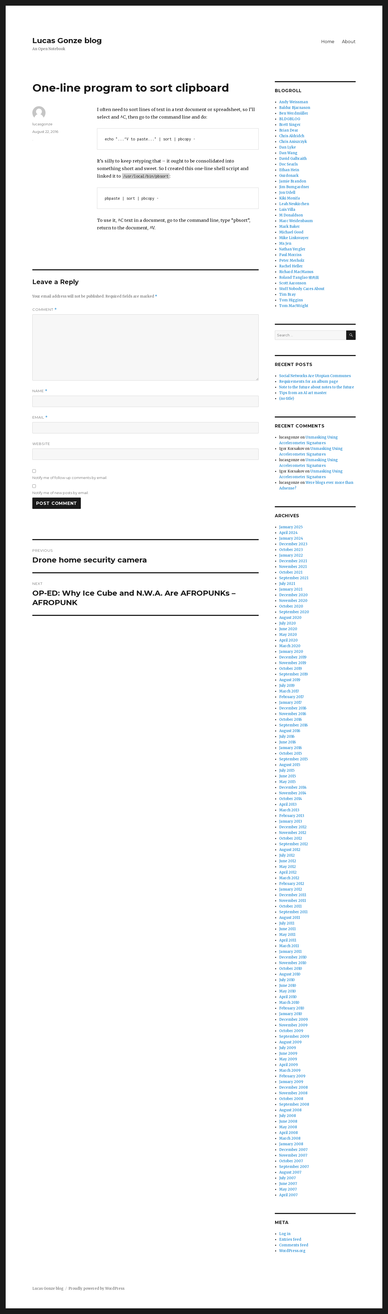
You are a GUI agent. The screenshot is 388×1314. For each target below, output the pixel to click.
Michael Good (291, 232)
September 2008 (294, 1104)
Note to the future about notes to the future (316, 387)
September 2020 (294, 612)
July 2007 (287, 1178)
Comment (44, 309)
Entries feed (290, 1239)
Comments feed (293, 1245)
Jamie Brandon (292, 181)
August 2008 (290, 1110)
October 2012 (290, 838)
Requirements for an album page (308, 381)
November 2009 (293, 1025)
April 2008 (288, 1132)
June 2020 (288, 629)
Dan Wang (288, 153)
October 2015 (290, 753)
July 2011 (286, 923)
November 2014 (292, 793)
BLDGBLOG (289, 119)
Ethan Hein (289, 170)
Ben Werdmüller (293, 113)
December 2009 (293, 1019)
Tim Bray (287, 294)
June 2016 (287, 742)
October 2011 (290, 906)
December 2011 (292, 895)
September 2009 (294, 1036)
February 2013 (291, 815)
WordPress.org (292, 1251)
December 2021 (293, 561)
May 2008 (288, 1127)
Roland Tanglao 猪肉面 (299, 277)
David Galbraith (293, 158)
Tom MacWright (293, 306)
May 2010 (287, 991)
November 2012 (292, 832)
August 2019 (289, 680)
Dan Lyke (287, 147)
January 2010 (290, 1014)
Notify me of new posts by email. (60, 493)
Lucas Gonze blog (67, 40)
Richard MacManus (296, 272)
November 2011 (292, 900)
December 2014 (293, 787)
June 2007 (288, 1183)
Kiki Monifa (289, 198)
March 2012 (289, 878)
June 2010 (287, 985)
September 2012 (293, 844)
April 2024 (288, 532)
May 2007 (288, 1189)
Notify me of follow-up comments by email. (69, 477)
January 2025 (291, 527)
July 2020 (287, 623)
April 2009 (288, 1065)
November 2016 (292, 714)
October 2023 (291, 549)
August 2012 (289, 849)
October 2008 (291, 1098)
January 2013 (290, 821)
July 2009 (287, 1048)
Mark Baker (289, 226)
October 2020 (291, 606)
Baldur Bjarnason (294, 107)
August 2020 (290, 617)
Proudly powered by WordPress (96, 1288)
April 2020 (288, 640)
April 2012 (288, 872)
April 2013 (288, 804)
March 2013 (289, 810)
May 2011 (287, 934)
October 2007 (291, 1161)
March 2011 (289, 946)
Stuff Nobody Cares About (301, 289)
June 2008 (288, 1121)
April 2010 (288, 997)
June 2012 (287, 861)
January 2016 (290, 748)
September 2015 (293, 759)
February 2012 (291, 883)
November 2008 (293, 1093)
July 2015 (287, 770)
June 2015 (287, 776)
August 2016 (289, 731)
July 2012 (287, 855)
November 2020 (293, 600)
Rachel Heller (291, 266)
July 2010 (287, 980)
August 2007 (290, 1172)
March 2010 (289, 1002)
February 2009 (292, 1076)
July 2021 (287, 583)
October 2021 (290, 572)
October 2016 (290, 719)
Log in (284, 1234)
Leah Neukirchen (294, 204)
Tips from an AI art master (303, 393)
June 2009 (288, 1053)
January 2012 (290, 889)
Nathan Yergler (292, 249)
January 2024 (291, 538)
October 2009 (291, 1031)
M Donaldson (291, 215)
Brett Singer (290, 124)
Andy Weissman (293, 102)
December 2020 (293, 595)
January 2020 (291, 651)
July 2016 (287, 736)
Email (40, 417)
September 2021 (293, 578)
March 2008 (289, 1138)
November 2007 (293, 1155)
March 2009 (289, 1070)
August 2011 (289, 917)
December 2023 (293, 544)
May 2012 (287, 866)
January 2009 (291, 1082)
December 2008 (293, 1087)
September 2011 (293, 912)
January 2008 (291, 1144)
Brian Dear (288, 130)
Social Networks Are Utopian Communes (315, 376)
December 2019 (292, 657)
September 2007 (294, 1166)
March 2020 (289, 646)
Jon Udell (287, 192)
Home (327, 41)
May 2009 (288, 1059)
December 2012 (293, 827)
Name (39, 391)
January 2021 (290, 589)
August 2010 (289, 974)
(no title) (286, 398)
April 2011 (287, 940)
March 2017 (289, 691)
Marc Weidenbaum (296, 221)
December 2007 (293, 1149)
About (349, 41)
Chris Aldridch (291, 136)
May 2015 (287, 782)
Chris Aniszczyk (293, 141)
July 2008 (287, 1115)
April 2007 (288, 1195)
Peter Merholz (291, 260)
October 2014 (290, 798)
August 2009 (290, 1042)
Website (41, 444)
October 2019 (290, 668)
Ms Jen (285, 243)
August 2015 (289, 765)
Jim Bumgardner (294, 187)
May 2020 (288, 634)
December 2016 (292, 708)
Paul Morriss (290, 255)
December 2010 (293, 957)
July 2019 (287, 685)
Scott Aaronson (292, 283)
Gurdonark (289, 175)
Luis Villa (287, 209)
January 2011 (290, 951)
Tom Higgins (291, 300)
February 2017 (291, 697)
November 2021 (293, 566)
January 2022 (291, 555)
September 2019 (293, 674)
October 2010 (290, 968)
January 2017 (290, 702)
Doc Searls (288, 164)
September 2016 (293, 725)
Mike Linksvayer (294, 238)
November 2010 (292, 963)
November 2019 (292, 663)
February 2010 (291, 1008)
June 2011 (287, 929)
